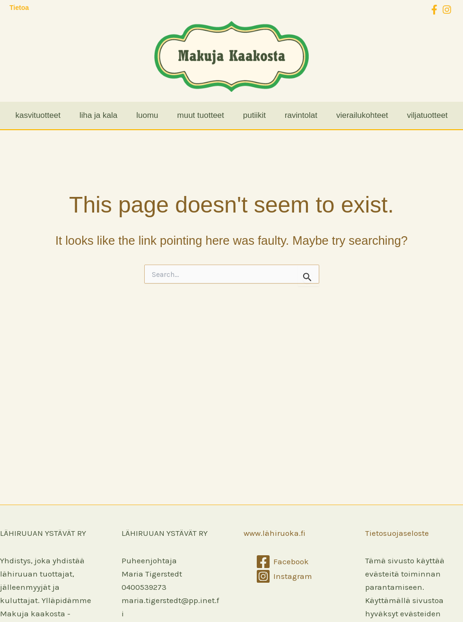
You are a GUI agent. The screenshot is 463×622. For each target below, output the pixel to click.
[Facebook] (283, 561)
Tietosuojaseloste (397, 533)
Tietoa (19, 7)
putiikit (254, 115)
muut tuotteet (200, 115)
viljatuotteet (427, 115)
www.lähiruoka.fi (275, 533)
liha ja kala (98, 115)
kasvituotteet (37, 115)
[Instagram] (284, 576)
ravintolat (301, 115)
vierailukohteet (362, 115)
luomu (147, 115)
